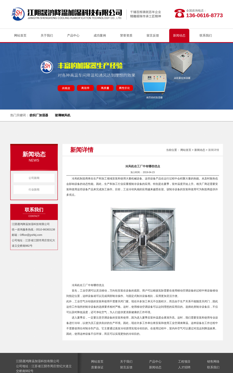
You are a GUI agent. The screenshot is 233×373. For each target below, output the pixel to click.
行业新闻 (34, 189)
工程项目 (184, 361)
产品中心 (155, 361)
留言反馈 (126, 367)
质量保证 (97, 367)
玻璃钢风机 (62, 115)
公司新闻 (34, 177)
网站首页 (20, 35)
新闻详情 (213, 149)
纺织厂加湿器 (39, 115)
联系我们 (213, 367)
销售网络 (213, 361)
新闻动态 (199, 149)
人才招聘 (184, 367)
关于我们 (126, 361)
